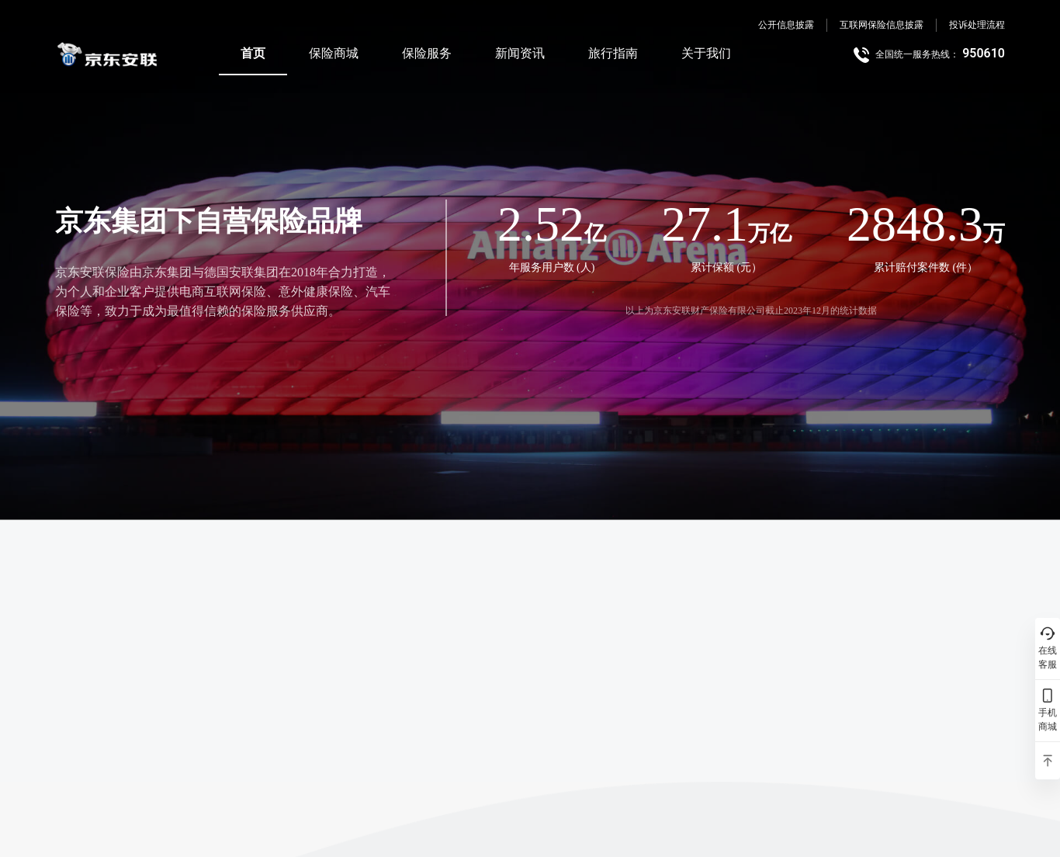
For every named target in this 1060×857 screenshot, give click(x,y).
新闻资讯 (520, 53)
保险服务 (427, 53)
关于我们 (706, 53)
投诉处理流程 (977, 24)
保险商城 (334, 53)
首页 (253, 53)
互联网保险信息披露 (881, 24)
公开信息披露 (786, 24)
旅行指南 (613, 53)
